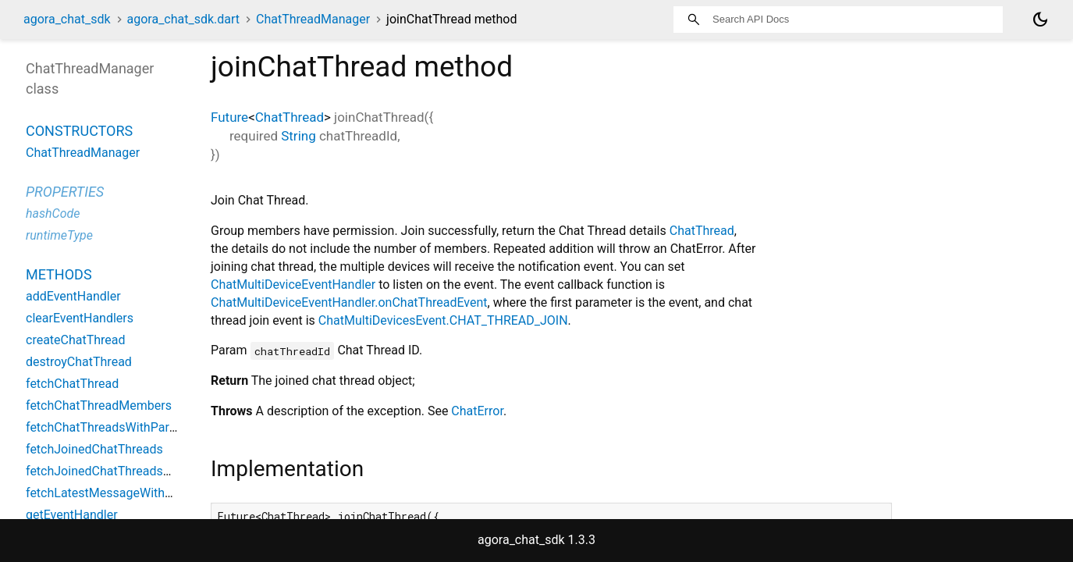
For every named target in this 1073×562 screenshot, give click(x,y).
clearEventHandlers (79, 318)
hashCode (53, 213)
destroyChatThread (79, 361)
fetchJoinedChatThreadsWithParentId (130, 471)
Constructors (79, 131)
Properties (65, 191)
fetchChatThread (72, 383)
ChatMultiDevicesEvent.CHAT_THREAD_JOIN (443, 320)
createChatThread (76, 340)
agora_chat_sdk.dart (183, 19)
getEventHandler (72, 514)
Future (229, 117)
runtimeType (59, 235)
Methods (59, 274)
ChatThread (289, 117)
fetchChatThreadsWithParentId (111, 427)
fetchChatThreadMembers (99, 405)
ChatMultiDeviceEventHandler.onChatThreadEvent (349, 302)
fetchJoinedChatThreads (94, 449)
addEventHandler (73, 296)
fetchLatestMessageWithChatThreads (131, 493)
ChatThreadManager (313, 19)
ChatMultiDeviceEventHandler (293, 284)
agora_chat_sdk (67, 19)
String (298, 136)
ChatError (477, 411)
